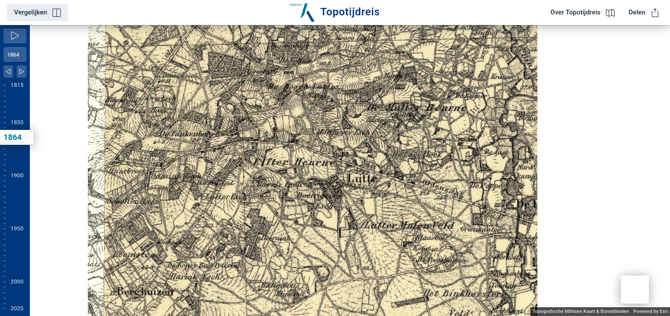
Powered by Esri (650, 311)
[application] (350, 170)
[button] (635, 290)
